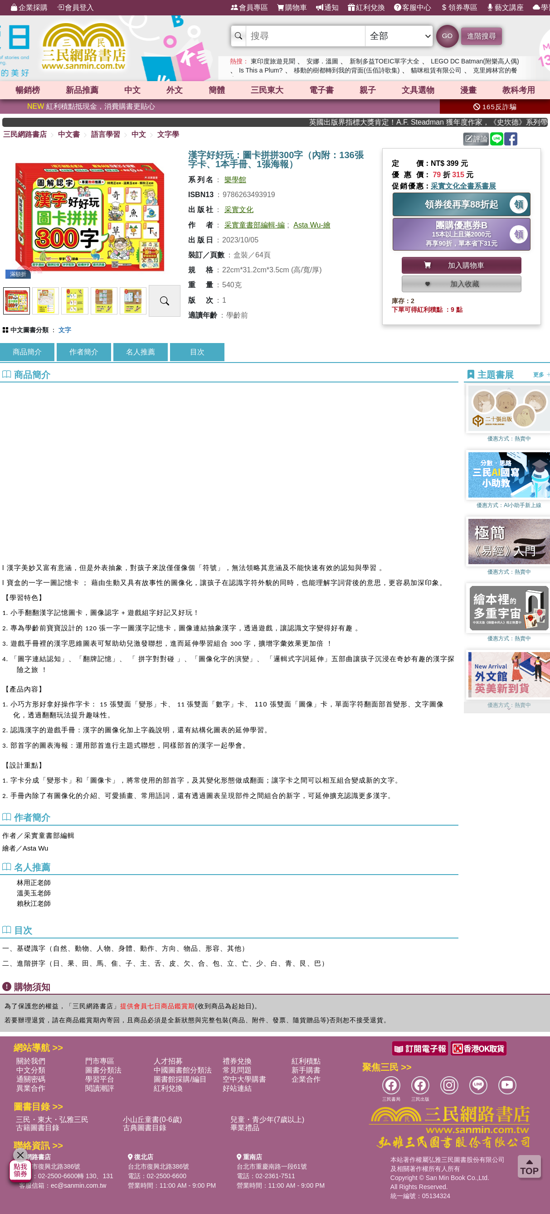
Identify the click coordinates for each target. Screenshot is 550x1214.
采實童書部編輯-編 (254, 225)
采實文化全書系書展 (463, 186)
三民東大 (267, 90)
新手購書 (306, 1070)
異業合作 (30, 1088)
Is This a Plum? (260, 70)
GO (447, 35)
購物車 (292, 7)
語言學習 (105, 134)
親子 (368, 90)
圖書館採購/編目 (180, 1079)
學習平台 (99, 1079)
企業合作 (306, 1079)
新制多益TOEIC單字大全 (385, 61)
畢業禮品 (244, 1128)
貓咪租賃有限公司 (436, 70)
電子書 (321, 90)
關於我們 (30, 1061)
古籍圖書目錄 (37, 1128)
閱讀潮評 (99, 1088)
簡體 (217, 90)
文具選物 (418, 90)
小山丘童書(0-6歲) (152, 1119)
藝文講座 (505, 7)
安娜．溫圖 (322, 61)
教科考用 (518, 90)
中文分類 (30, 1070)
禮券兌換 (237, 1061)
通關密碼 (30, 1079)
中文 (132, 90)
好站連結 (237, 1088)
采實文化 (238, 209)
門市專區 (99, 1061)
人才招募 (168, 1061)
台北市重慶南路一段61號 (272, 1166)
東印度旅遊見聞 (273, 61)
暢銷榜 (27, 90)
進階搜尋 (481, 36)
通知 (327, 7)
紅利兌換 (366, 7)
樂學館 (235, 180)
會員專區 (249, 7)
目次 (197, 352)
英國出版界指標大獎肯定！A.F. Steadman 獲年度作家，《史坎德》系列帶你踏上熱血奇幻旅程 (440, 122)
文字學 (168, 134)
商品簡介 (27, 352)
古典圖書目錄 (144, 1128)
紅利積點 (306, 1061)
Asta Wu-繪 (312, 225)
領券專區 (458, 7)
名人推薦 (140, 352)
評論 (476, 139)
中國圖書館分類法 (183, 1070)
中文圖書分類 (29, 330)
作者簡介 (83, 352)
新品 (82, 90)
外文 (174, 90)
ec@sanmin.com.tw (78, 1185)
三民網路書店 (25, 134)
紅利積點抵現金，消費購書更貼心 (91, 106)
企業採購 (29, 7)
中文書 (69, 134)
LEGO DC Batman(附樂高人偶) (475, 61)
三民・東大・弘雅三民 (52, 1119)
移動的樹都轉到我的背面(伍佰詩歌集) (346, 70)
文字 (64, 330)
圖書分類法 (103, 1070)
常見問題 (237, 1070)
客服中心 (412, 7)
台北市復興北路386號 (49, 1166)
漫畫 (468, 90)
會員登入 (75, 7)
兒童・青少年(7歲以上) (267, 1119)
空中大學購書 (244, 1079)
